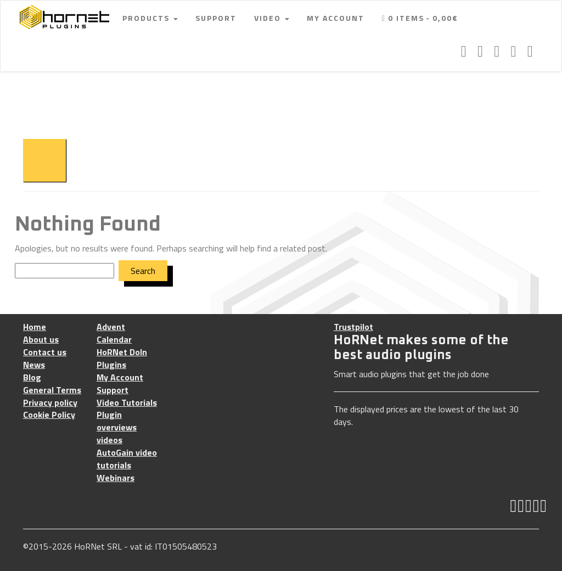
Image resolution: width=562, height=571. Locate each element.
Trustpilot (353, 326)
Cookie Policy (49, 414)
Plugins (111, 365)
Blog (32, 377)
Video (271, 18)
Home (34, 327)
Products (150, 18)
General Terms (52, 390)
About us (41, 339)
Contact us (44, 352)
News (34, 365)
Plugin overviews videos (117, 427)
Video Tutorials (127, 402)
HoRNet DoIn (122, 352)
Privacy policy (50, 402)
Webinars (115, 478)
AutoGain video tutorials (127, 459)
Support (216, 18)
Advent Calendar (114, 333)
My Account (335, 18)
